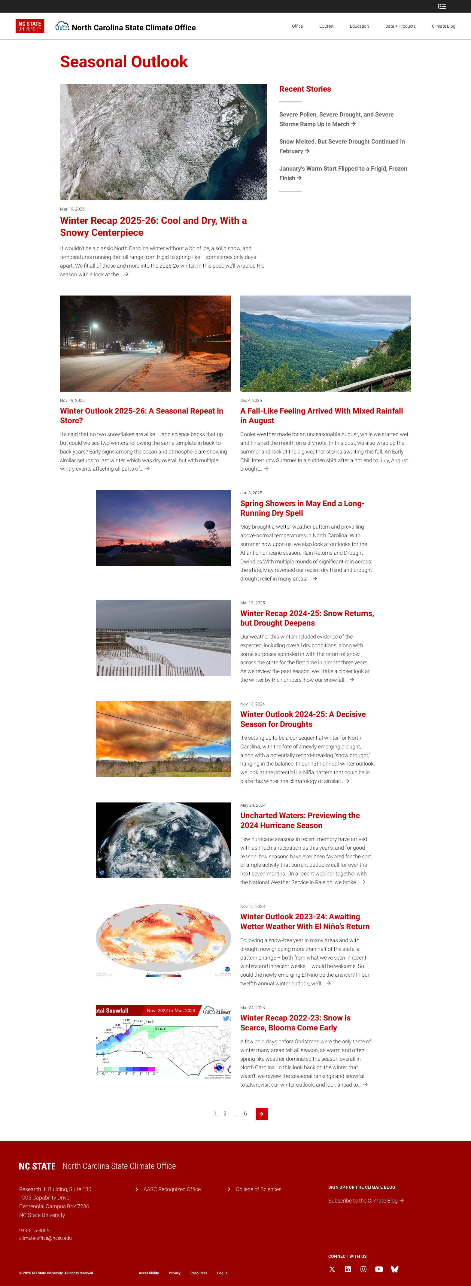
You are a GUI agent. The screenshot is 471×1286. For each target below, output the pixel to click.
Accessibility (149, 1273)
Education (359, 26)
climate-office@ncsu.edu (45, 1238)
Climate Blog (443, 26)
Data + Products (400, 26)
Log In (222, 1273)
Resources (198, 1273)
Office (297, 26)
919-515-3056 (34, 1230)
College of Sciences (258, 1189)
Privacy (175, 1273)
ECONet (326, 26)
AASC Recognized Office (172, 1189)
